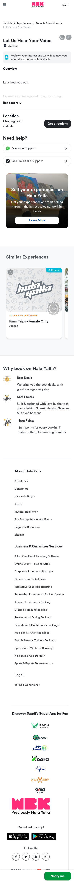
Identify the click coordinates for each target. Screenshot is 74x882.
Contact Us (21, 489)
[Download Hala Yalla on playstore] (43, 837)
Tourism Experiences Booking (32, 602)
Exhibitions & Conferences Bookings (36, 625)
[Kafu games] (40, 725)
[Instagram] (46, 857)
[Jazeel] (40, 748)
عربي (65, 4)
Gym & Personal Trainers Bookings (35, 640)
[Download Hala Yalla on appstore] (17, 837)
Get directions (58, 123)
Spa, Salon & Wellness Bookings (34, 648)
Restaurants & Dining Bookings (33, 617)
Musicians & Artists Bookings (32, 633)
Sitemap (20, 534)
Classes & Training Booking (31, 610)
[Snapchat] (36, 857)
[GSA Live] (40, 791)
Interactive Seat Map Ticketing (33, 587)
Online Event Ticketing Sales (32, 564)
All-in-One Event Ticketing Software (37, 556)
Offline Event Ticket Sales (30, 579)
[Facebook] (16, 857)
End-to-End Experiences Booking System (39, 594)
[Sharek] (40, 769)
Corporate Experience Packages (34, 571)
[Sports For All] (40, 780)
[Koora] (40, 759)
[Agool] (40, 737)
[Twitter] (26, 857)
